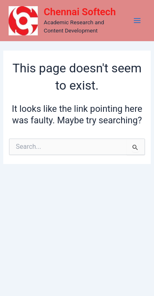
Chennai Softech (80, 12)
